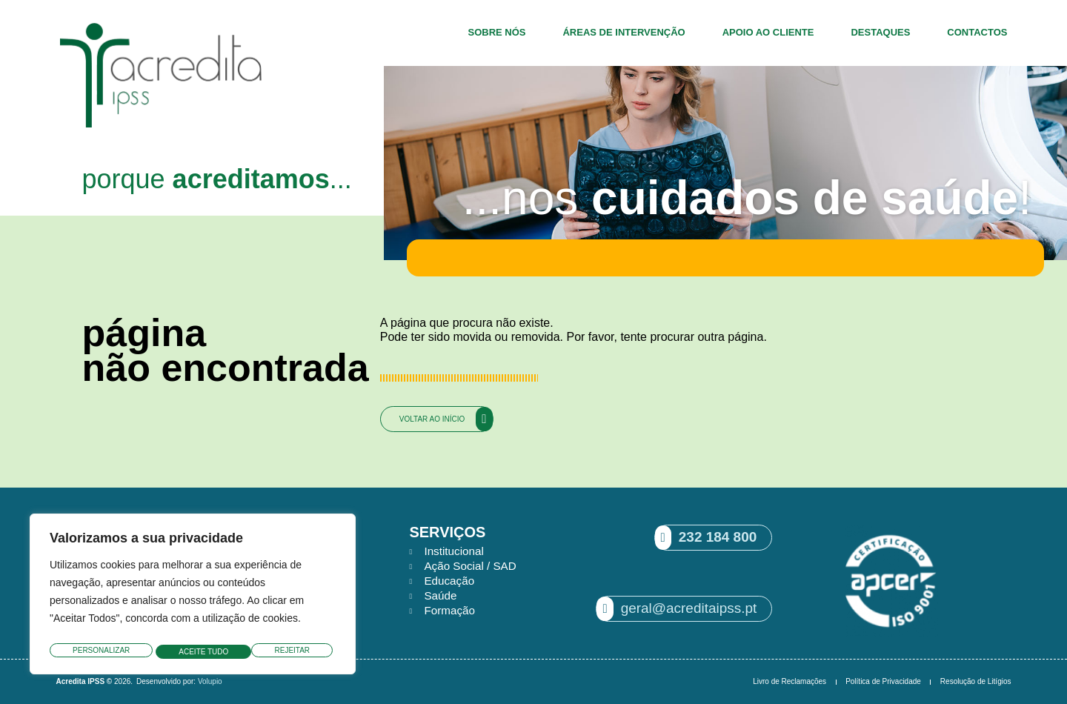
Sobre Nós (496, 32)
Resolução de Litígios (975, 681)
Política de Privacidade (883, 681)
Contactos (977, 32)
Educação (450, 580)
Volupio (210, 681)
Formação (450, 610)
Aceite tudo (288, 652)
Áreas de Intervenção (623, 32)
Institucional (455, 551)
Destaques (880, 32)
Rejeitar (196, 652)
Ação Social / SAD (472, 565)
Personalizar (100, 652)
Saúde (441, 595)
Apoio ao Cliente (768, 32)
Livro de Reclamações (789, 681)
